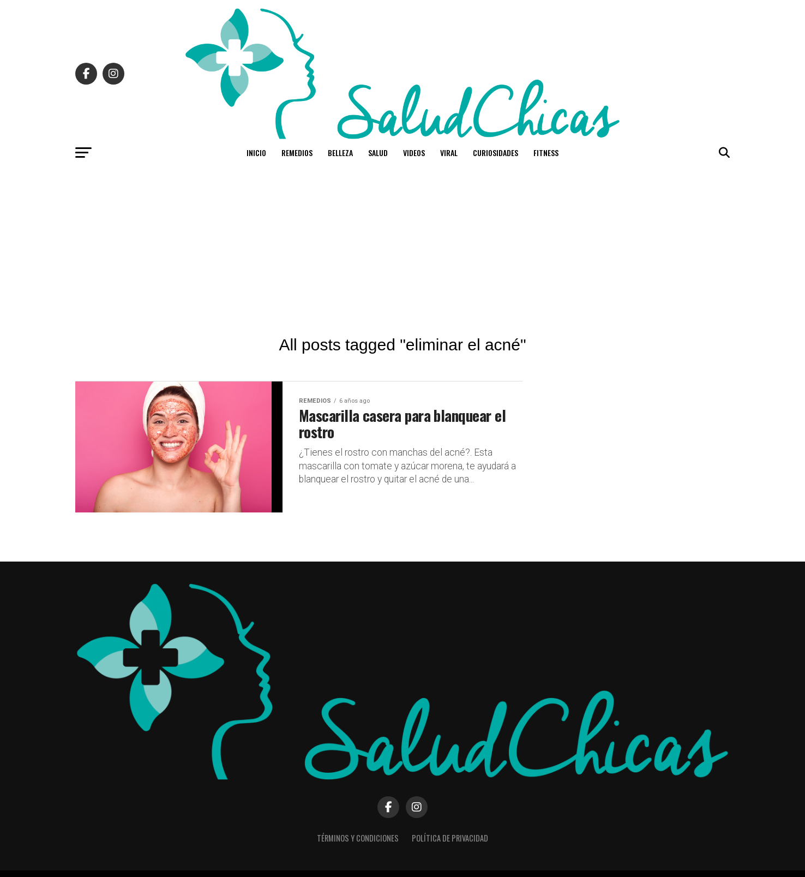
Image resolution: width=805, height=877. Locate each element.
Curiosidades (495, 152)
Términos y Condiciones (358, 838)
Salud (378, 152)
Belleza (340, 152)
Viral (449, 152)
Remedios (297, 152)
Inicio (256, 152)
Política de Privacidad (450, 838)
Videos (414, 152)
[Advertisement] (402, 248)
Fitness (545, 152)
